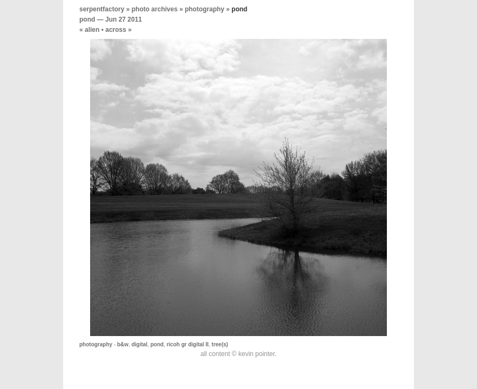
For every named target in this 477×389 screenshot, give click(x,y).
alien (92, 29)
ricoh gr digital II (188, 344)
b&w (122, 344)
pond (87, 19)
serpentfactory (101, 9)
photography (204, 9)
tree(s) (220, 344)
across (115, 29)
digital (139, 344)
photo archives (155, 9)
